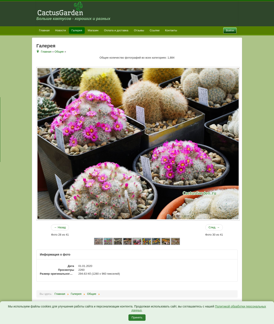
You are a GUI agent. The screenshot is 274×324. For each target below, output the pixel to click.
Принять (137, 317)
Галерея (76, 30)
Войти (230, 30)
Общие (59, 51)
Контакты (171, 30)
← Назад (60, 227)
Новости (60, 30)
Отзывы (139, 30)
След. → (214, 227)
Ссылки (154, 30)
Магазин (93, 30)
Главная (44, 30)
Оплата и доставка (116, 30)
